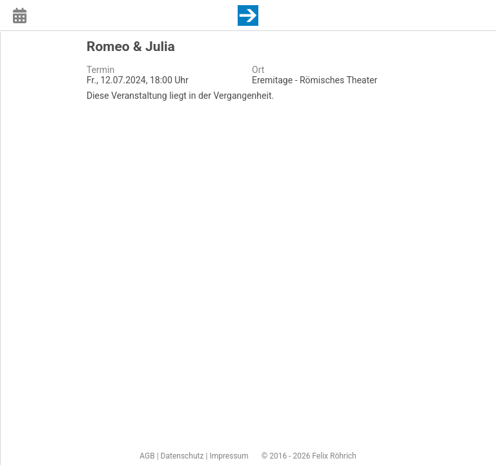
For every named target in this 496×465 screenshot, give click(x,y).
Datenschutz (182, 455)
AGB (147, 455)
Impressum (228, 455)
